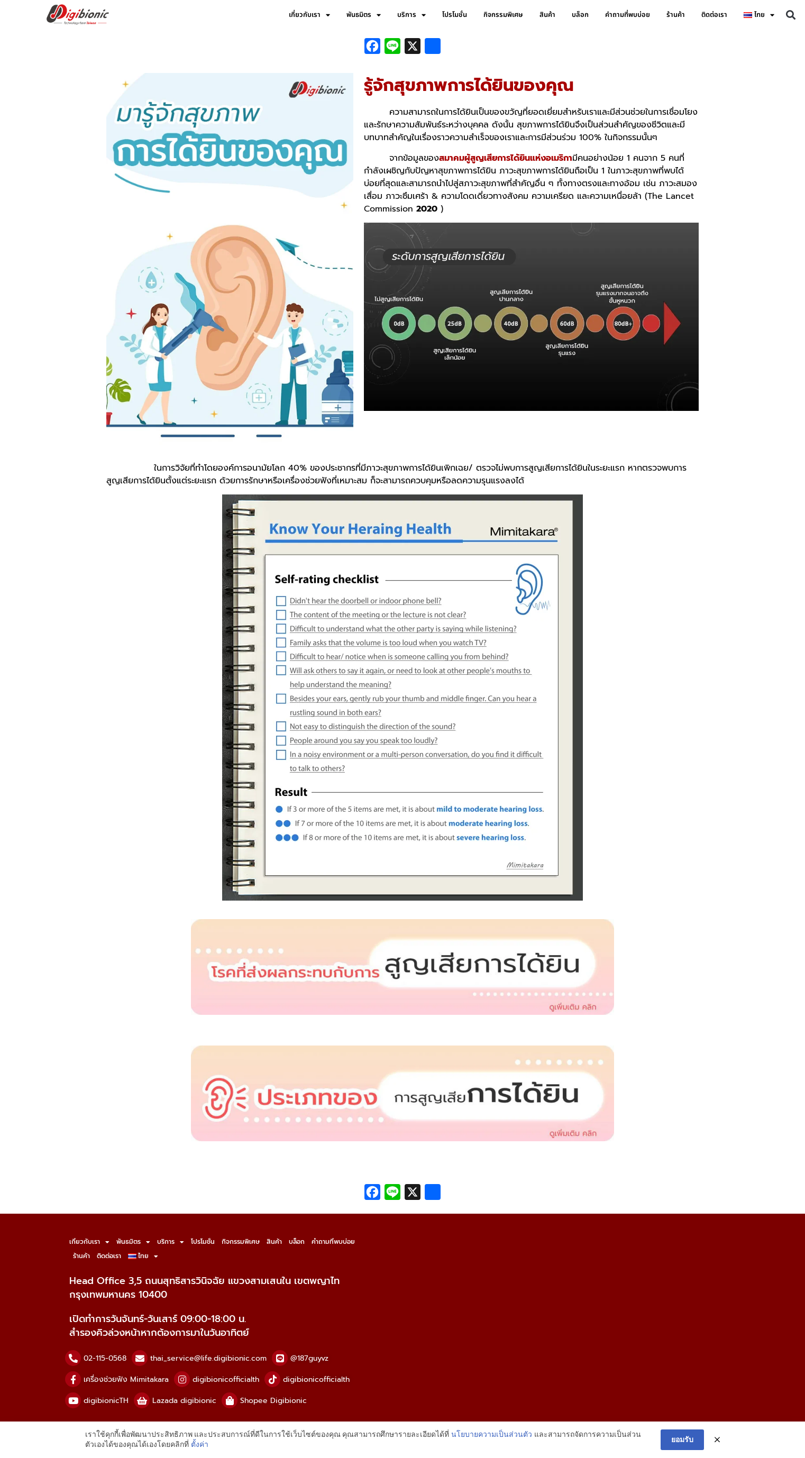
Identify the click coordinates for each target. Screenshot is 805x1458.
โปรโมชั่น (454, 15)
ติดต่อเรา (714, 15)
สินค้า (547, 15)
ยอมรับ (682, 1439)
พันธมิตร (363, 15)
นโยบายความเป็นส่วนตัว (491, 1434)
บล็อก (580, 15)
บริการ (411, 15)
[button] (791, 15)
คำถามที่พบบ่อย (627, 15)
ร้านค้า (675, 15)
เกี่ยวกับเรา (309, 15)
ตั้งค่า (199, 1444)
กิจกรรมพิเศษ (503, 15)
